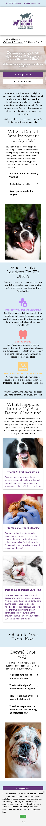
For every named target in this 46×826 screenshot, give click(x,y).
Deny (23, 821)
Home (5, 39)
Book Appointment (23, 74)
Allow (23, 816)
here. (4, 812)
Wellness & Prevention (13, 42)
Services (14, 39)
